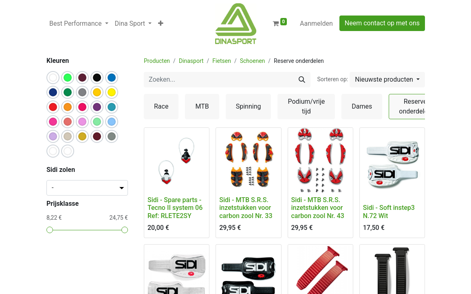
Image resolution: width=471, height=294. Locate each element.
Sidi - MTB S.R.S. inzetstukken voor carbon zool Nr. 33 (245, 207)
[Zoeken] (301, 79)
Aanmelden (316, 23)
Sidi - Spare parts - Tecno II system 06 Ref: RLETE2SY (174, 207)
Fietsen (221, 61)
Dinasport (191, 61)
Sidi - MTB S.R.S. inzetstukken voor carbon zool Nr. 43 (317, 207)
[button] (161, 24)
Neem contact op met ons (382, 23)
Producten (157, 61)
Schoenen (252, 61)
